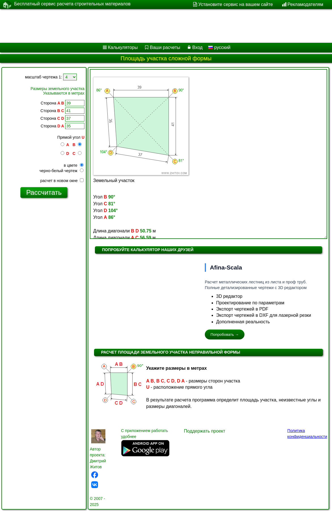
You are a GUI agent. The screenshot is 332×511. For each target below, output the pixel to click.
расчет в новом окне (62, 180)
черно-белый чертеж (61, 170)
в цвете (74, 165)
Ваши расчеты (165, 47)
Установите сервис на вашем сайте (235, 4)
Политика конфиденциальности (307, 433)
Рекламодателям (305, 4)
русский (219, 47)
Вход (197, 47)
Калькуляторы (123, 47)
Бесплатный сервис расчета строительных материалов (72, 4)
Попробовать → (224, 334)
